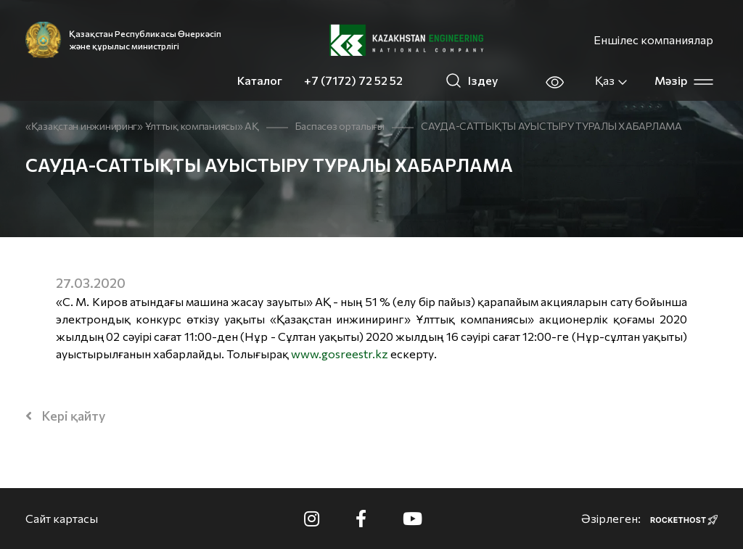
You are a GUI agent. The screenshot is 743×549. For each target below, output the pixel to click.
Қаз (611, 80)
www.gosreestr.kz (339, 353)
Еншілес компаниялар (653, 39)
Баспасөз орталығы (340, 126)
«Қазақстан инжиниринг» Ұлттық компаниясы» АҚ (142, 126)
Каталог (259, 80)
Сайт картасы (61, 518)
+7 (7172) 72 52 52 (353, 80)
